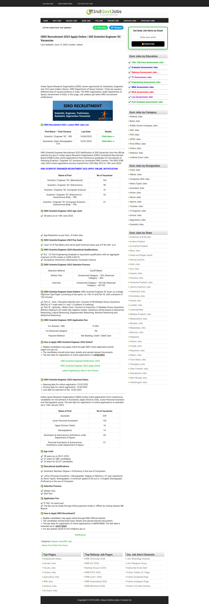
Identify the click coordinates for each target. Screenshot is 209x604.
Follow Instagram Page (138, 581)
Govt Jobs (57, 21)
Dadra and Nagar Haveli (141, 255)
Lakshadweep (136, 309)
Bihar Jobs (135, 250)
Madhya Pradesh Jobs (140, 314)
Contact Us (126, 600)
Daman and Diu (137, 259)
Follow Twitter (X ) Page (138, 572)
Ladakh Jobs (136, 305)
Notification (80, 535)
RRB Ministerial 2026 (95, 586)
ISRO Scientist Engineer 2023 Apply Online (80, 366)
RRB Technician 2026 (95, 559)
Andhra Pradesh (137, 241)
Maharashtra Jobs (138, 318)
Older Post (57, 545)
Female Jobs (50, 563)
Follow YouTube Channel (138, 586)
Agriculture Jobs (51, 577)
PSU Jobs (99, 21)
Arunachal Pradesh (139, 246)
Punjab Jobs (136, 346)
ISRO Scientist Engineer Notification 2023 (80, 361)
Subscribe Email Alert (137, 568)
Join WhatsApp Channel (138, 559)
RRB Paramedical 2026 (96, 581)
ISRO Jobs (67, 541)
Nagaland (134, 337)
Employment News (65, 4)
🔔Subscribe (148, 44)
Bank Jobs (86, 21)
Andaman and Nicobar (140, 237)
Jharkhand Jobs (137, 291)
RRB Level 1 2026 (93, 577)
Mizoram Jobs (137, 332)
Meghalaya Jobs (138, 328)
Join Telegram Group (137, 563)
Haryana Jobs (136, 278)
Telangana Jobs (137, 364)
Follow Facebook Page (137, 577)
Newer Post (47, 545)
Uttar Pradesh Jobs (139, 368)
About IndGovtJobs (110, 600)
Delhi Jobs (135, 264)
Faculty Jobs (50, 568)
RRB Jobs (48, 581)
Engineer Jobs (57, 541)
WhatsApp (100, 28)
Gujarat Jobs (136, 273)
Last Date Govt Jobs (85, 4)
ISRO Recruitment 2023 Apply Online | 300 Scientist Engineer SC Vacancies (81, 38)
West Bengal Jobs (138, 378)
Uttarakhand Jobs (138, 373)
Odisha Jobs (136, 341)
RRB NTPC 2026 (93, 572)
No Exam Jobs (48, 4)
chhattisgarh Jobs (138, 382)
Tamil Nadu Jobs (138, 359)
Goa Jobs (134, 269)
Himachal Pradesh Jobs (141, 282)
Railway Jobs (71, 21)
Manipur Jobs (136, 323)
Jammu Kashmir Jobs (140, 287)
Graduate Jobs (130, 21)
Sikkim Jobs (136, 355)
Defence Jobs (50, 586)
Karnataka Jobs (137, 296)
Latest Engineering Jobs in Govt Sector (80, 370)
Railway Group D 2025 (95, 568)
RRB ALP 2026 (92, 563)
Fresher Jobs (113, 21)
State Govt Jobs (148, 21)
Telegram (116, 28)
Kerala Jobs (135, 300)
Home (45, 21)
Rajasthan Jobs (137, 350)
